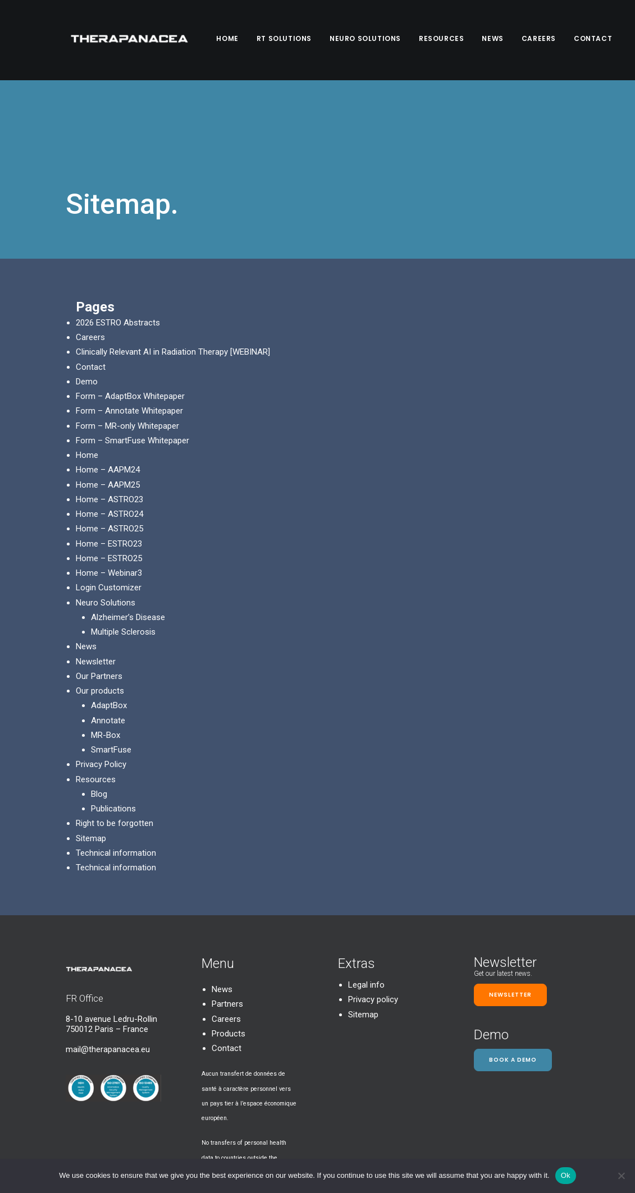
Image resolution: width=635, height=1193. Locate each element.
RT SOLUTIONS (287, 40)
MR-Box (105, 665)
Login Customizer (108, 518)
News (495, 40)
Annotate (108, 651)
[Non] (621, 1175)
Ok (565, 1175)
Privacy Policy (101, 695)
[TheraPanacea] (129, 40)
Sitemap (91, 769)
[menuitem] (234, 40)
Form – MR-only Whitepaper (127, 356)
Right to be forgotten (114, 754)
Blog (99, 724)
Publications (113, 739)
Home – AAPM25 (108, 415)
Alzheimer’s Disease (128, 548)
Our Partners (99, 607)
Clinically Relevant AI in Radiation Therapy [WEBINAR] (173, 282)
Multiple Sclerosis (123, 562)
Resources (444, 40)
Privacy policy (373, 930)
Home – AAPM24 (108, 400)
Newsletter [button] (510, 925)
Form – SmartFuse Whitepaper (132, 371)
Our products (100, 621)
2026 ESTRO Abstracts (118, 253)
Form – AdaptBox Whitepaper (130, 327)
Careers (542, 40)
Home (230, 40)
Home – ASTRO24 (109, 444)
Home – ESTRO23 (109, 474)
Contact (596, 40)
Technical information (116, 783)
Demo (87, 312)
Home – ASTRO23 (109, 430)
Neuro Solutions (368, 40)
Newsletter (96, 592)
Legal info (366, 915)
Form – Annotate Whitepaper (129, 341)
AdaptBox (109, 636)
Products (228, 964)
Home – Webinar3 (109, 503)
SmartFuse (111, 680)
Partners (227, 935)
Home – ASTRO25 (109, 459)
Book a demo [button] (513, 990)
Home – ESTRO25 (109, 489)
